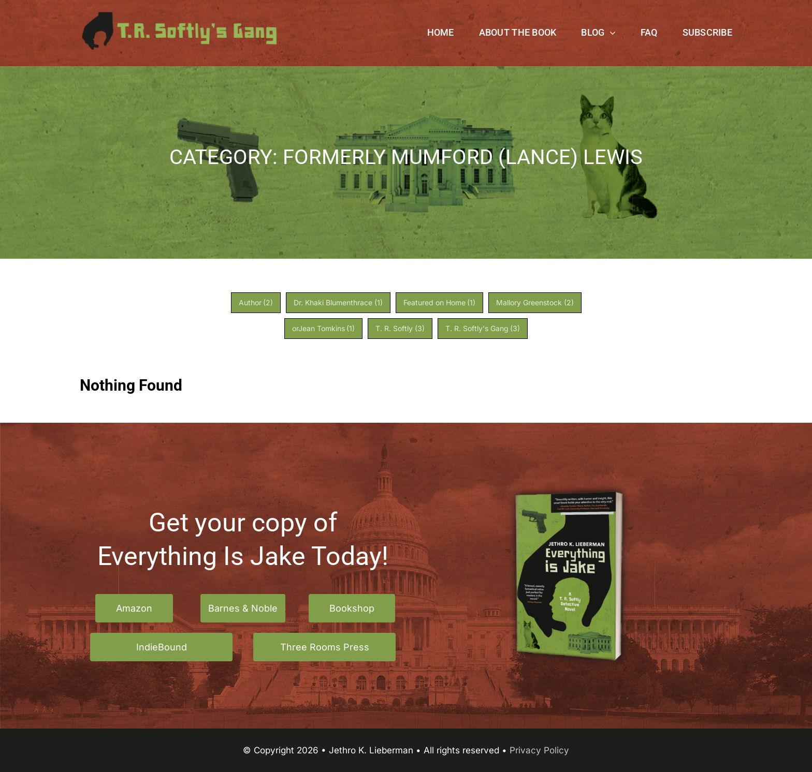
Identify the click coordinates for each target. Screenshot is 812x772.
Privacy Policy (539, 750)
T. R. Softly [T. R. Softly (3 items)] (400, 328)
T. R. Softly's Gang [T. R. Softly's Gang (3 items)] (482, 328)
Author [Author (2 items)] (256, 302)
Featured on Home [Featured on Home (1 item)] (439, 302)
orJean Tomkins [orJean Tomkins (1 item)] (323, 328)
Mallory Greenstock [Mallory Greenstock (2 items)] (535, 302)
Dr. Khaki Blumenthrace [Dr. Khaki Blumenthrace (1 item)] (338, 302)
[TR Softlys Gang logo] (180, 16)
